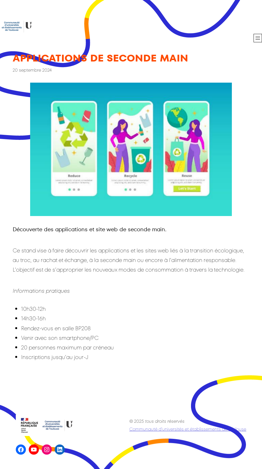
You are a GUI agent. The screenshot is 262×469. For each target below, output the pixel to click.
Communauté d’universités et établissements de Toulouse (187, 429)
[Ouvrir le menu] (258, 38)
